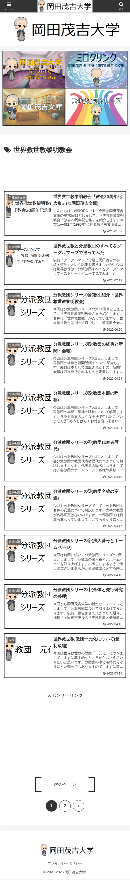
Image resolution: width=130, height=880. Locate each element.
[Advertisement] (65, 170)
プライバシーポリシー (65, 864)
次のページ (65, 784)
